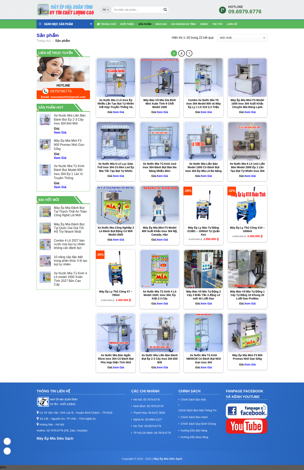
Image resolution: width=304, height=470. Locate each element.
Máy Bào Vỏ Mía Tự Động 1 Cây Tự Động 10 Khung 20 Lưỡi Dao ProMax (247, 295)
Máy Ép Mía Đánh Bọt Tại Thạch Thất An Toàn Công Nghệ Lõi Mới (70, 211)
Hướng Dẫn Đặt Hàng (194, 430)
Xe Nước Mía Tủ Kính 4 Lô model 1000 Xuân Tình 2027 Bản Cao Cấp (70, 279)
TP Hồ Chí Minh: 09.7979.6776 (152, 432)
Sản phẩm (144, 24)
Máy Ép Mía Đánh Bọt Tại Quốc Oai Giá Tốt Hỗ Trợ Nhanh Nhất (69, 228)
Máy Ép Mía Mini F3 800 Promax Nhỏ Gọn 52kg (247, 357)
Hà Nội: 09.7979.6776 (146, 399)
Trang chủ (106, 24)
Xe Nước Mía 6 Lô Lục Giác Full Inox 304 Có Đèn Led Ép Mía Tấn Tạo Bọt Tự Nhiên (116, 167)
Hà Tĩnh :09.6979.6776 (147, 426)
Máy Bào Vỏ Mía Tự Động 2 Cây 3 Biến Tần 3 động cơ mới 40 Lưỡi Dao (203, 295)
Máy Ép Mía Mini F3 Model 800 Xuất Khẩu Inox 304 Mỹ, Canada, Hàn (159, 231)
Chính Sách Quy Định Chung (198, 423)
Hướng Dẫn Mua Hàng (194, 437)
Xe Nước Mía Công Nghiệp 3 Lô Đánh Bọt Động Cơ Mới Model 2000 (116, 231)
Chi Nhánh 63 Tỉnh (183, 24)
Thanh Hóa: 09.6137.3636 (149, 412)
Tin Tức (217, 24)
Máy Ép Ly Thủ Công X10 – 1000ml (247, 229)
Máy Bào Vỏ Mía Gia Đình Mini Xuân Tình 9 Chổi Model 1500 (159, 104)
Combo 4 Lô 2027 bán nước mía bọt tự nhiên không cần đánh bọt (69, 244)
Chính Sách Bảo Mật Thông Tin (198, 410)
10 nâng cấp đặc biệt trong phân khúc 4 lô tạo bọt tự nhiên (70, 260)
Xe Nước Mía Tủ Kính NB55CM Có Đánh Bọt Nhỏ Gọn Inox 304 (204, 359)
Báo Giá (161, 24)
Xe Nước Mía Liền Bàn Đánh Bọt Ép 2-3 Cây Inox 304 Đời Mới (160, 359)
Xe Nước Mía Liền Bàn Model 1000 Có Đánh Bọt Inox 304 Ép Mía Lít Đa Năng (203, 167)
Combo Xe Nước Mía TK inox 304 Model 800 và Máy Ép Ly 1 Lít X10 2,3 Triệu (203, 104)
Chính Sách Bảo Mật (193, 399)
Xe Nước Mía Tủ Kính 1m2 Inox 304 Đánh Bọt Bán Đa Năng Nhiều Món (160, 167)
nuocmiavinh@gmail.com (68, 97)
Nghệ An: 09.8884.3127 (147, 419)
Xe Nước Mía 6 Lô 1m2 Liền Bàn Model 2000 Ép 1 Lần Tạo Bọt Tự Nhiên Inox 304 (247, 167)
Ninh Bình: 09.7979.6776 (148, 406)
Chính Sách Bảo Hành (194, 417)
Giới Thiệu (127, 24)
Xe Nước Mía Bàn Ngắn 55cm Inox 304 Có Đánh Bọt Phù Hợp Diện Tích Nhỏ (116, 359)
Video (204, 24)
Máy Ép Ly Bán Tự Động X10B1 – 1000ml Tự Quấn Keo (203, 231)
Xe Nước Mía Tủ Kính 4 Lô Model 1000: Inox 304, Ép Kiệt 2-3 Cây (159, 295)
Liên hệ (232, 24)
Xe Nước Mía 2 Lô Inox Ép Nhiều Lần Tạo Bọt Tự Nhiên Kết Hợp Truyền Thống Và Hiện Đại (116, 104)
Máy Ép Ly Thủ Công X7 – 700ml (115, 293)
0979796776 (61, 91)
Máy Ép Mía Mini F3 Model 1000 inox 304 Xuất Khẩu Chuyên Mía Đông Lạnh (247, 104)
